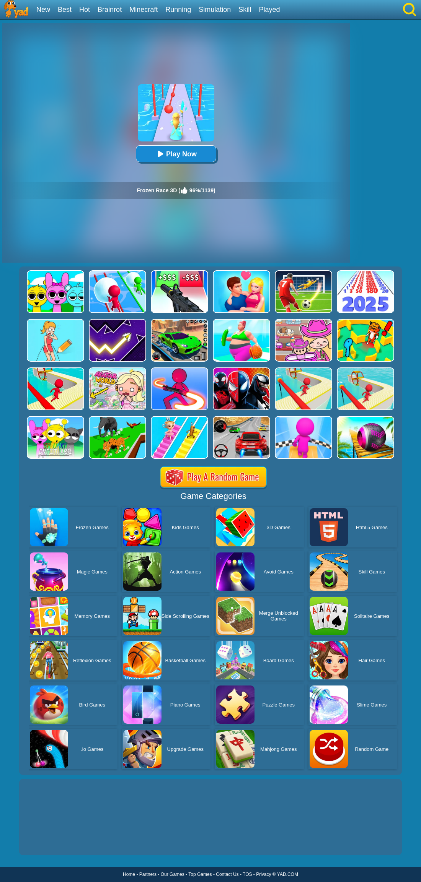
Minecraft (143, 9)
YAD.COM (287, 874)
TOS (247, 874)
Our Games (172, 874)
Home (129, 874)
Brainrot (110, 9)
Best (65, 9)
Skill (244, 9)
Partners (148, 874)
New (43, 9)
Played (269, 9)
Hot (84, 9)
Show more (45, 841)
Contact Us (227, 874)
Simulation (215, 9)
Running (178, 9)
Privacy (263, 874)
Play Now (176, 154)
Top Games (200, 874)
